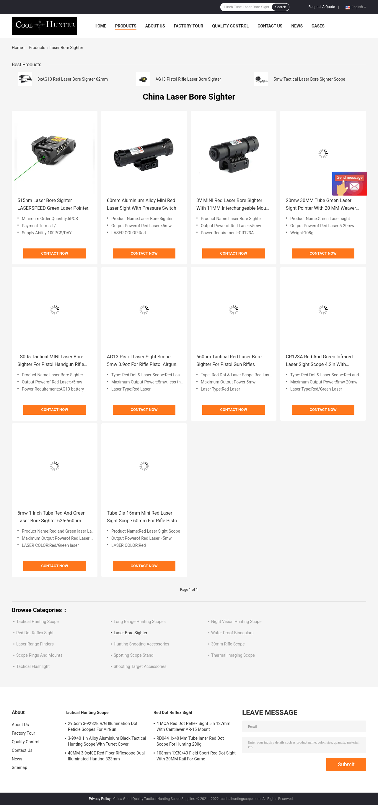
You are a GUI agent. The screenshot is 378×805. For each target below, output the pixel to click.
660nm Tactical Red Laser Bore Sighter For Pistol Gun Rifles (229, 360)
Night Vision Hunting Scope (236, 621)
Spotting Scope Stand (133, 655)
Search (280, 7)
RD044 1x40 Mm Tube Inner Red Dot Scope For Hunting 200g (190, 741)
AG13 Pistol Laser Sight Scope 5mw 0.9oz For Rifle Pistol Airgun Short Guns (141, 361)
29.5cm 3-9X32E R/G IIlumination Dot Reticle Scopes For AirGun (103, 726)
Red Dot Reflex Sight (34, 632)
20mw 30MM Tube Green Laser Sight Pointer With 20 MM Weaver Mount (321, 205)
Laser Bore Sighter (130, 632)
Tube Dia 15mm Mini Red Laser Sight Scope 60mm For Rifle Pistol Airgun (142, 517)
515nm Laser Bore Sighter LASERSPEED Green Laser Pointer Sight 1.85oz (52, 205)
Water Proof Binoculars (232, 632)
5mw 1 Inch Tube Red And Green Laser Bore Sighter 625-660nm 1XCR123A (51, 517)
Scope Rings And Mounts (39, 655)
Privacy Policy (100, 799)
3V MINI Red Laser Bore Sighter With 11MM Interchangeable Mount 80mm (233, 205)
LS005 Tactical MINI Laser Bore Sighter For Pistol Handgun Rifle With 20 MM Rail (50, 361)
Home (100, 26)
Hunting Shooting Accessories (141, 644)
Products (125, 26)
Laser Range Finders (35, 644)
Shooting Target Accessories (140, 666)
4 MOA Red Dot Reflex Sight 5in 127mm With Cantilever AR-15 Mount (193, 726)
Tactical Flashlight (33, 666)
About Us (155, 26)
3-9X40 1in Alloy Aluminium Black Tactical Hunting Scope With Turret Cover (107, 741)
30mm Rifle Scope (228, 644)
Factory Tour (188, 26)
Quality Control (230, 26)
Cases (318, 26)
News (297, 26)
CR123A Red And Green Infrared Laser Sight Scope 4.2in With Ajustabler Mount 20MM (319, 361)
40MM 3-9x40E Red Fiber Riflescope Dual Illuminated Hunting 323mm (106, 756)
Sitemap (19, 767)
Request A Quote (322, 7)
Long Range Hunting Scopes (140, 621)
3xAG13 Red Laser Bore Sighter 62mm (73, 79)
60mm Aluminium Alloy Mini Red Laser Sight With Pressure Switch (141, 204)
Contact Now (54, 253)
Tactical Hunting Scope (37, 621)
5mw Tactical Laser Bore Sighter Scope (309, 79)
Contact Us (270, 26)
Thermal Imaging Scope (233, 655)
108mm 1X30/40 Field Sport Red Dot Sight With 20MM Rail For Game (196, 756)
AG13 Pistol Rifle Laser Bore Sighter (188, 79)
